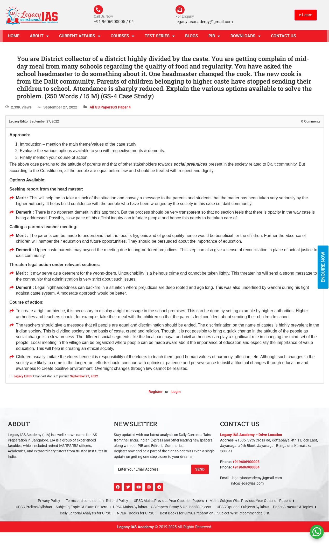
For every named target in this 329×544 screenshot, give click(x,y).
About (39, 37)
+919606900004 (246, 468)
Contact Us (283, 37)
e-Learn (305, 15)
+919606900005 (246, 463)
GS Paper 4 (121, 108)
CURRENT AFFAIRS (79, 37)
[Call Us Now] (99, 10)
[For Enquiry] (181, 10)
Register (156, 393)
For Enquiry (185, 18)
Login (176, 393)
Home (13, 37)
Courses (122, 37)
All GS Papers (101, 108)
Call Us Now (103, 18)
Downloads (245, 37)
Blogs (191, 37)
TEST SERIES (160, 37)
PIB (214, 37)
